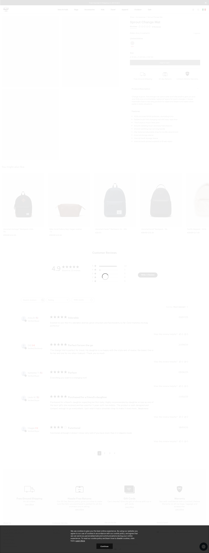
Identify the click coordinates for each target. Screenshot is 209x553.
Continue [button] (104, 546)
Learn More (80, 540)
